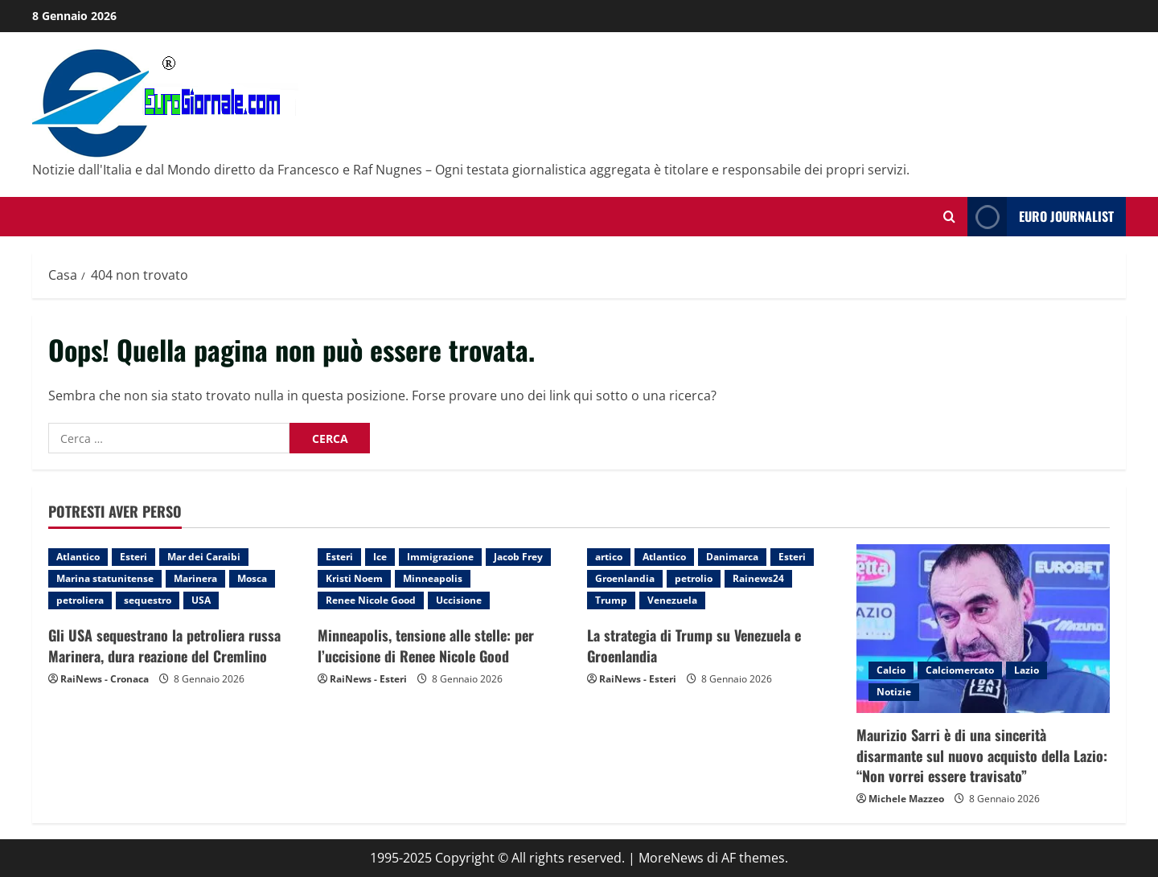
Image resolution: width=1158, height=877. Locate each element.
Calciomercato (960, 670)
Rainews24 (758, 578)
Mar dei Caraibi (203, 556)
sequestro (147, 600)
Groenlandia (625, 578)
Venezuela (672, 600)
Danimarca (732, 556)
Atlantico (78, 556)
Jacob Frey (518, 556)
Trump (611, 600)
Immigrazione (440, 556)
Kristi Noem (354, 578)
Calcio (891, 670)
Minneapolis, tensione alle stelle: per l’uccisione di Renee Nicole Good (426, 645)
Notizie (894, 692)
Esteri (133, 556)
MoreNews (671, 858)
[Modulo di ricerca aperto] (949, 216)
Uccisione (459, 600)
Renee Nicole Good (371, 600)
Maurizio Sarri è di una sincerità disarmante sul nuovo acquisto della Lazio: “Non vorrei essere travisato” (981, 754)
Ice (380, 556)
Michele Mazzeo (906, 798)
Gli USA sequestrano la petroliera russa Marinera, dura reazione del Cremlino (164, 645)
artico (608, 556)
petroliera (80, 600)
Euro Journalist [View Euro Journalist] (1040, 216)
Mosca (252, 578)
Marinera (195, 578)
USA (201, 600)
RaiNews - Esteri (368, 679)
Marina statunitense (105, 578)
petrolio (693, 578)
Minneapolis (432, 578)
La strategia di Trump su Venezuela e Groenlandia (694, 645)
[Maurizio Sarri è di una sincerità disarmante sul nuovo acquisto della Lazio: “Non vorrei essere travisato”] (983, 628)
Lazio (1026, 670)
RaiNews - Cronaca (104, 679)
